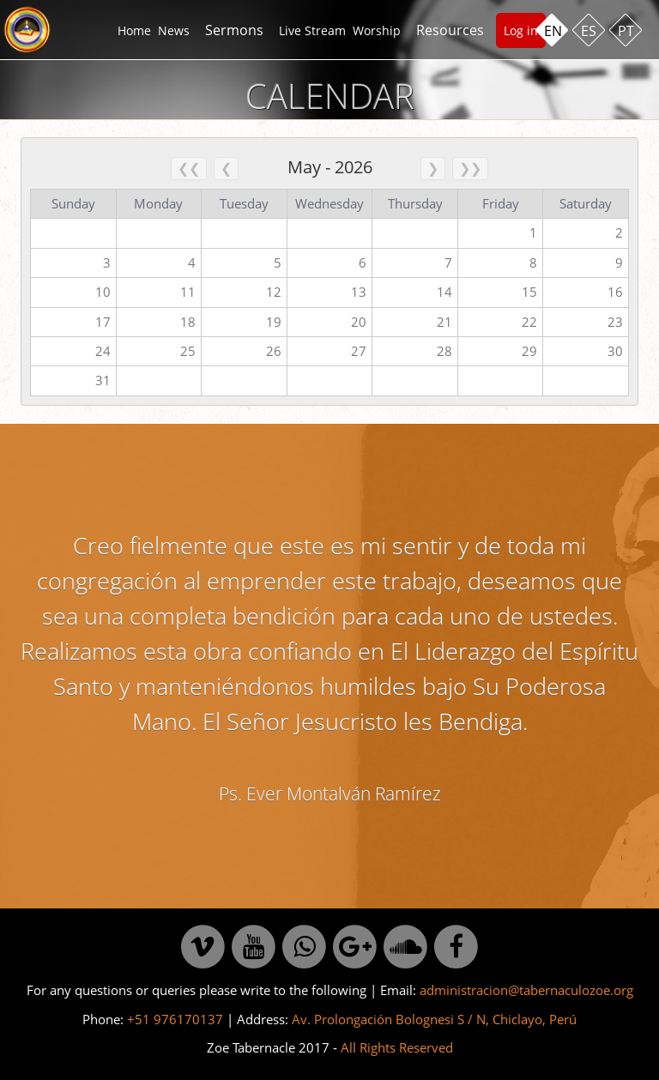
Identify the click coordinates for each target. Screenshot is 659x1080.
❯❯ (470, 168)
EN (553, 30)
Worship (377, 30)
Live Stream (312, 30)
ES (588, 30)
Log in (521, 30)
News (174, 30)
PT (626, 30)
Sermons (234, 30)
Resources (450, 30)
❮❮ (189, 168)
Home (134, 30)
